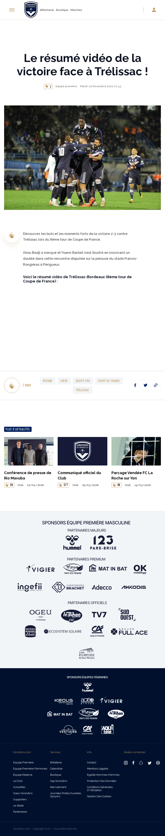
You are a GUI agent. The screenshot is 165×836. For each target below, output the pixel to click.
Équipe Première (23, 762)
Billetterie (47, 9)
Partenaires (20, 811)
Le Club (17, 780)
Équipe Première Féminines (30, 768)
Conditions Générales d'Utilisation (100, 789)
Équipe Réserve (22, 774)
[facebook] (135, 385)
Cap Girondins (58, 780)
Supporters (20, 799)
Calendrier (56, 768)
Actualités (19, 787)
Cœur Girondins (22, 793)
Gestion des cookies (99, 796)
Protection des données (101, 780)
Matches (76, 9)
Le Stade (18, 805)
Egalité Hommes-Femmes (103, 774)
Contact (91, 762)
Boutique (62, 9)
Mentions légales (97, 768)
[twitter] (146, 385)
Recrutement (58, 787)
